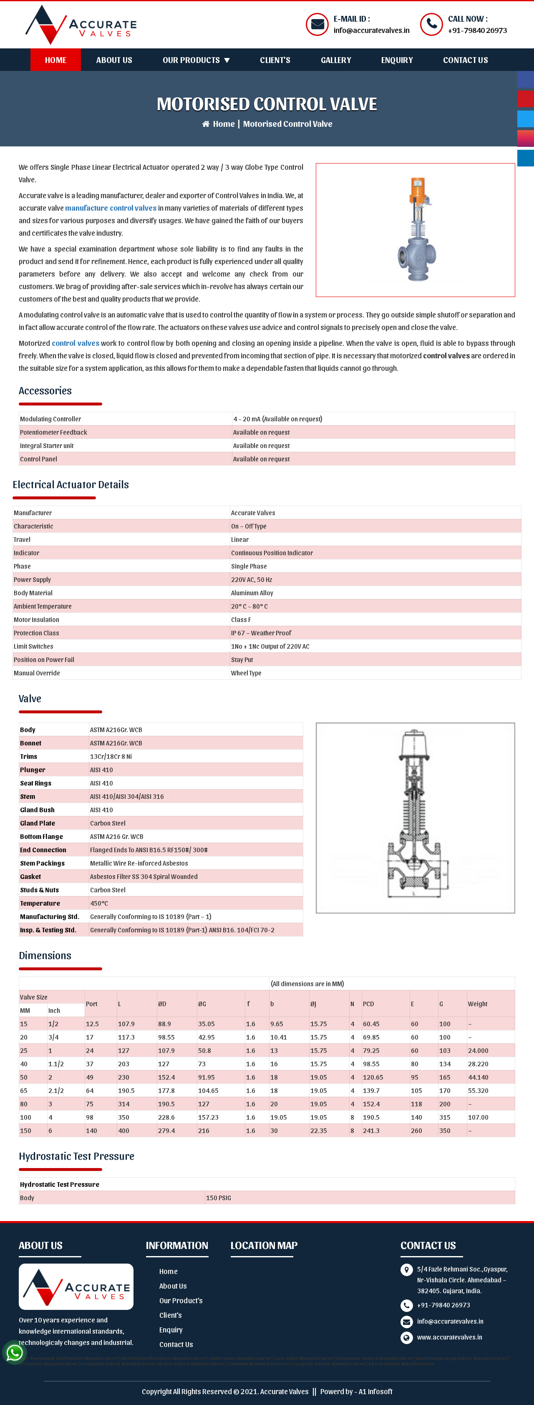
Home (55, 60)
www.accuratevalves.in (449, 1337)
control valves (75, 342)
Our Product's (181, 1300)
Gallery (336, 60)
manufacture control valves (110, 207)
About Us (114, 60)
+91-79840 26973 (443, 1305)
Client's (275, 60)
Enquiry (397, 60)
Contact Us (465, 60)
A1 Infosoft (376, 1391)
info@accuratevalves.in (450, 1321)
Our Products (191, 60)
